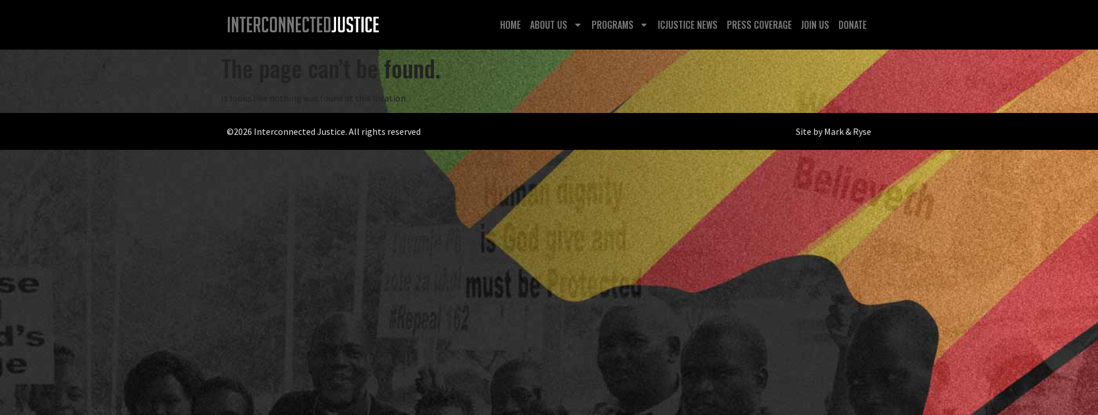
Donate (852, 25)
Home (510, 25)
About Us (556, 24)
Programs (620, 24)
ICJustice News (688, 25)
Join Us (815, 25)
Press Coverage (759, 25)
